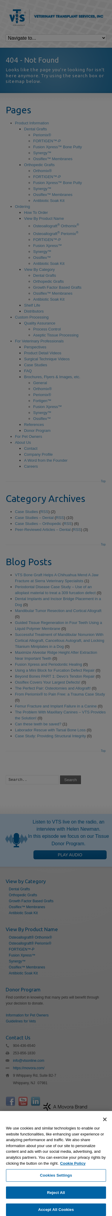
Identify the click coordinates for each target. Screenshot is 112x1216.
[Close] (104, 1128)
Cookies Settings (56, 1184)
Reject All (56, 1201)
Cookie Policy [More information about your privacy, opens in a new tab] (72, 1172)
